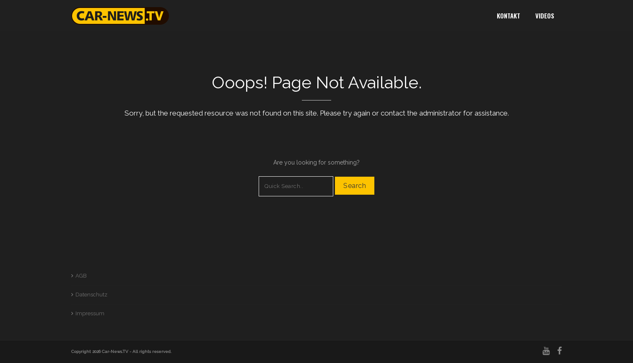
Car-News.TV (115, 351)
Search (354, 186)
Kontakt (508, 15)
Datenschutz (91, 294)
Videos (544, 15)
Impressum (89, 313)
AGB (81, 276)
